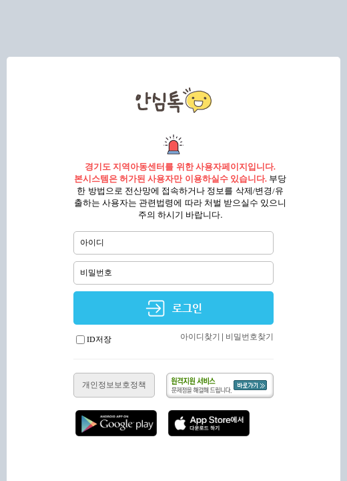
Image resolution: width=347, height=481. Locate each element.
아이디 (92, 242)
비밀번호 (96, 272)
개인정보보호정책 (114, 384)
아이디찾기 (200, 336)
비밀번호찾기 (250, 336)
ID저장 (93, 339)
